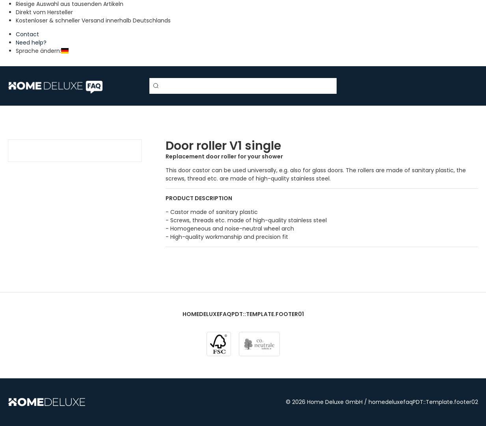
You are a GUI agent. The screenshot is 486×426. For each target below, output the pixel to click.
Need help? (31, 43)
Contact (27, 34)
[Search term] (242, 86)
